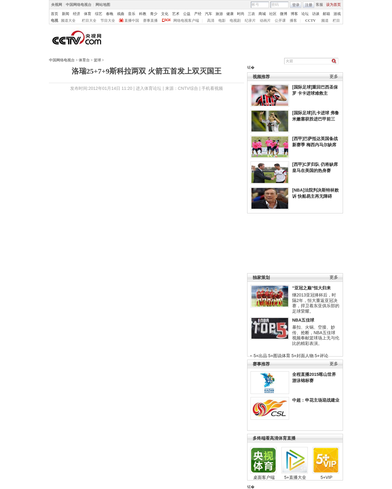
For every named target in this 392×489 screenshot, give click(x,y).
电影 (222, 20)
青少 (153, 14)
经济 (76, 14)
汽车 (208, 14)
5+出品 (260, 355)
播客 (293, 20)
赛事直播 (150, 20)
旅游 (219, 14)
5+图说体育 (279, 355)
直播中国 (131, 20)
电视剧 (235, 20)
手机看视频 (212, 88)
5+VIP (327, 477)
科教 (142, 14)
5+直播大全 (295, 477)
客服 (319, 4)
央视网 (56, 4)
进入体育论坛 (148, 88)
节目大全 (107, 20)
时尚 (240, 14)
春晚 (109, 14)
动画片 (265, 20)
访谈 (315, 14)
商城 (262, 14)
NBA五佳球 (303, 320)
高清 (210, 20)
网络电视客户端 (186, 20)
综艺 (98, 14)
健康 (230, 14)
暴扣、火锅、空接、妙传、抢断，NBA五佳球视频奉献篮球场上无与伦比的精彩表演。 (315, 335)
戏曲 (120, 14)
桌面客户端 (264, 477)
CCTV (310, 20)
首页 (54, 14)
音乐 (131, 14)
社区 (273, 14)
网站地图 (103, 4)
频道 (325, 20)
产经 (198, 14)
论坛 (305, 14)
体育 (87, 14)
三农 (251, 14)
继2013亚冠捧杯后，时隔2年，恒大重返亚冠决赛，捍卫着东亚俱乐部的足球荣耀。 (315, 303)
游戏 (337, 14)
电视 (54, 20)
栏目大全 (89, 20)
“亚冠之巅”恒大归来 (311, 287)
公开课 (280, 20)
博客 (294, 14)
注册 (308, 5)
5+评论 (321, 355)
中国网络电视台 (79, 4)
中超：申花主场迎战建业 (315, 400)
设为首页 (333, 4)
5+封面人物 (303, 355)
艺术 (175, 14)
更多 (334, 76)
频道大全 (68, 20)
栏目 (336, 20)
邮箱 (326, 14)
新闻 (65, 14)
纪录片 (250, 20)
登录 (296, 5)
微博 (283, 14)
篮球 (97, 60)
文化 (164, 14)
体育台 (84, 60)
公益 (186, 14)
